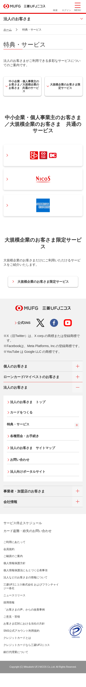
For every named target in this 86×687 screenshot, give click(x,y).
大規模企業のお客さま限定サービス (65, 86)
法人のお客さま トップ (27, 402)
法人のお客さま (17, 19)
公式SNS (24, 323)
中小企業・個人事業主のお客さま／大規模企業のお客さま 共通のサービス (24, 86)
